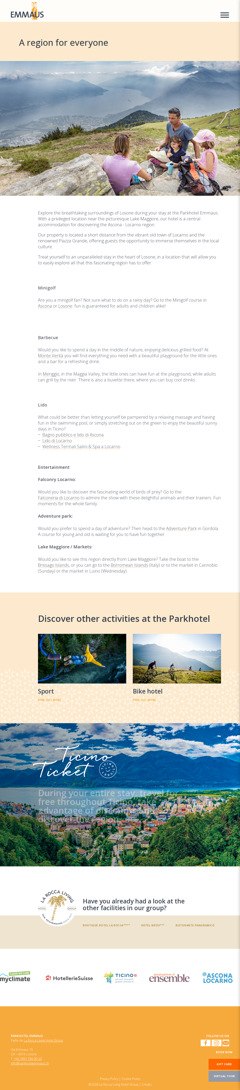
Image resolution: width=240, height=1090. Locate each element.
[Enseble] (169, 977)
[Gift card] (224, 1064)
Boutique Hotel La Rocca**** (106, 925)
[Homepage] (113, 11)
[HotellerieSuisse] (69, 977)
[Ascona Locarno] (217, 977)
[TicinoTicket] (120, 794)
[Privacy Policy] (131, 1078)
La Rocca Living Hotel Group (43, 1040)
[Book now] (224, 1052)
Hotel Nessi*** (153, 925)
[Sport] (82, 667)
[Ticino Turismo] (120, 977)
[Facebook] (206, 1043)
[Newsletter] (226, 1043)
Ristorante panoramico (195, 925)
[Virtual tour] (224, 1076)
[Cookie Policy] (110, 1078)
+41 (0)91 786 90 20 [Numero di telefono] (28, 1058)
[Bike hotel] (177, 667)
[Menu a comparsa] (224, 15)
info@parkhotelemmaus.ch (30, 1063)
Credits (147, 1084)
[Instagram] (216, 1043)
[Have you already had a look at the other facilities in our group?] (57, 907)
